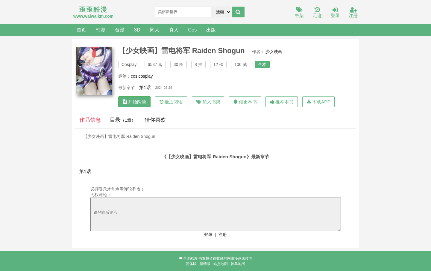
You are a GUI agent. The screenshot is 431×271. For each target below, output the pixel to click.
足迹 (317, 12)
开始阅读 (134, 101)
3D (137, 29)
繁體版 (205, 264)
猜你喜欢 (155, 120)
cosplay (146, 76)
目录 (123, 120)
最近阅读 (171, 101)
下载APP (318, 101)
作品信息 (90, 120)
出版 (211, 29)
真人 (174, 29)
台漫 (120, 29)
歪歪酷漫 (190, 258)
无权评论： (100, 194)
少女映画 (273, 51)
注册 (353, 12)
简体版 (191, 264)
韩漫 (100, 29)
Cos (192, 29)
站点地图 (220, 264)
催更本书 (245, 101)
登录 (335, 12)
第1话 (145, 87)
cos (134, 76)
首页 (81, 29)
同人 (155, 29)
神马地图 (238, 264)
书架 (299, 12)
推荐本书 (281, 101)
